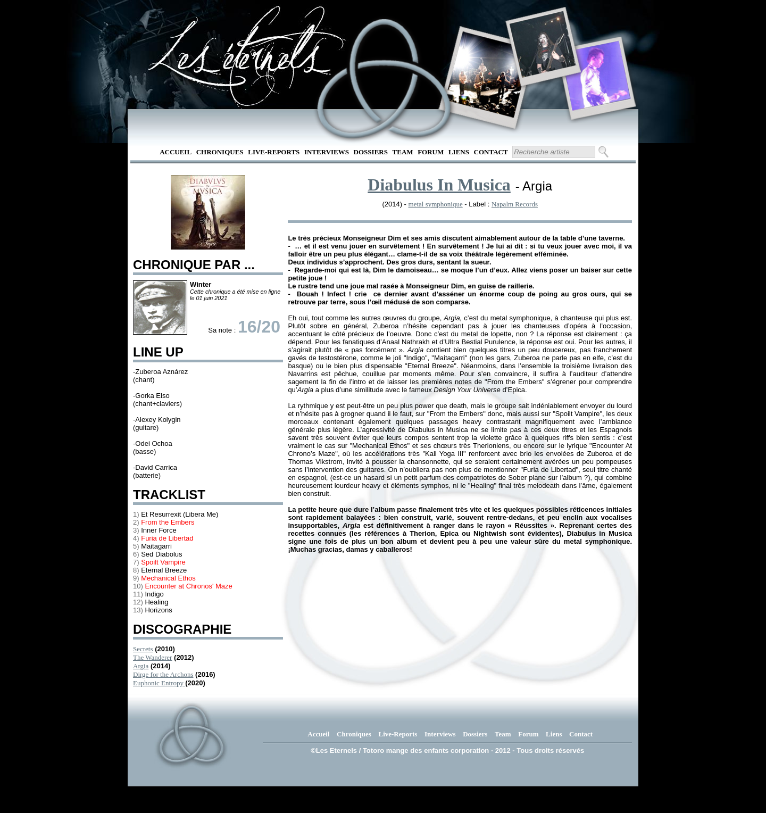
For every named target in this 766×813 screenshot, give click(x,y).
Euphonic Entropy (159, 683)
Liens (458, 152)
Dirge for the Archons (163, 674)
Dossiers (371, 152)
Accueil (176, 152)
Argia (140, 666)
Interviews (326, 152)
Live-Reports (273, 152)
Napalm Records (515, 204)
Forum (431, 152)
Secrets (143, 649)
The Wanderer (152, 657)
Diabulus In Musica (439, 184)
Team (403, 152)
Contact (491, 152)
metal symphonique (436, 204)
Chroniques (220, 152)
